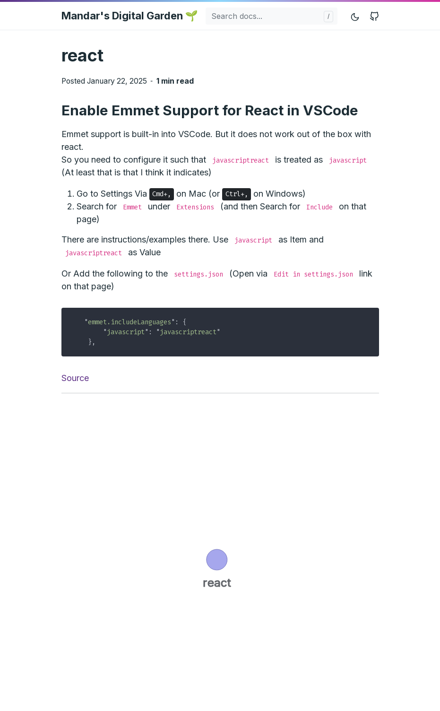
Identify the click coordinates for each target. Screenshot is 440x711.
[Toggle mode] (355, 16)
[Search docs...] (271, 16)
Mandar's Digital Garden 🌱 (129, 15)
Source (75, 378)
